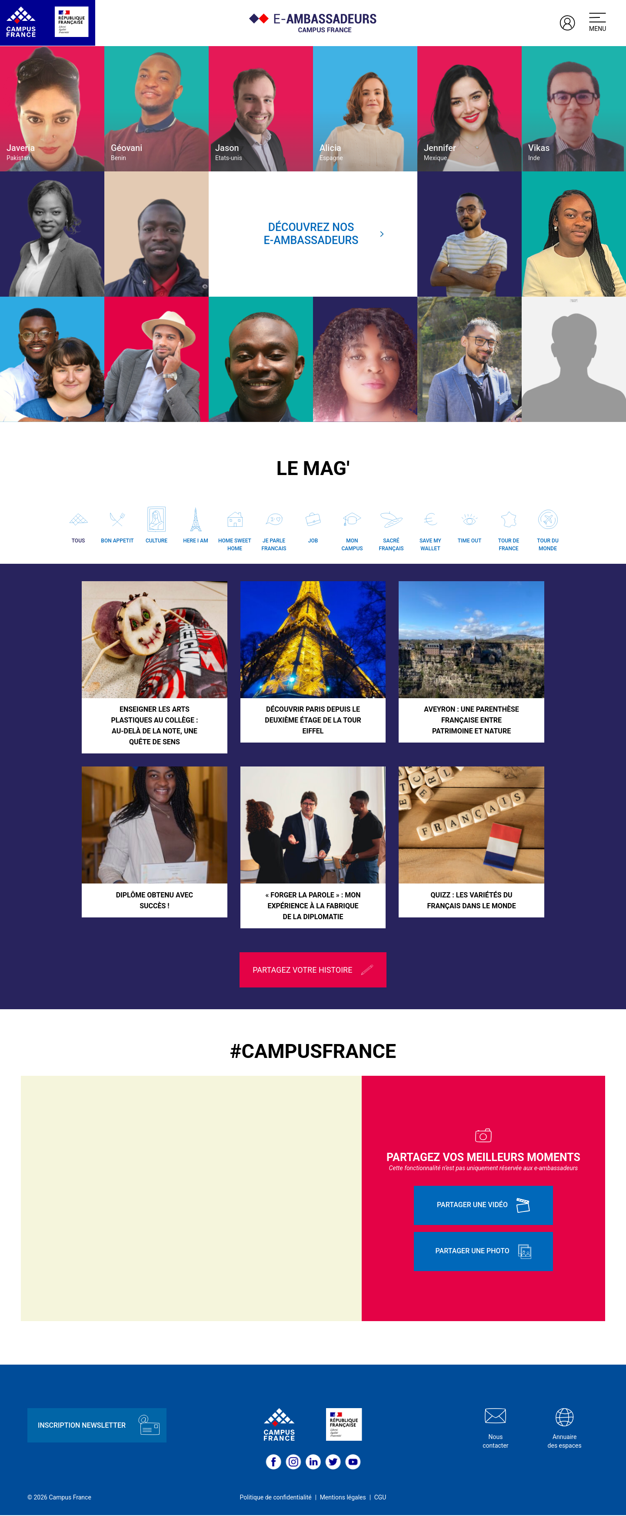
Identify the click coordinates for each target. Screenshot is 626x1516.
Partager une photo (484, 1252)
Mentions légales (343, 1498)
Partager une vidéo (483, 1205)
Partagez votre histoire (313, 970)
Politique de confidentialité (276, 1498)
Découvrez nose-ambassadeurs (324, 234)
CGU (380, 1498)
